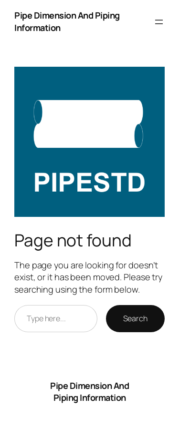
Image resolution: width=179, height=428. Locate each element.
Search (135, 318)
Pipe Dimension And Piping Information (89, 392)
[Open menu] (159, 22)
